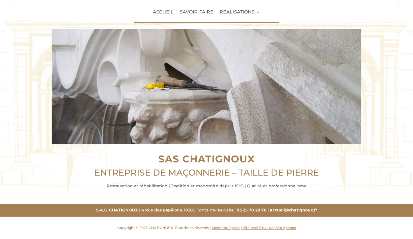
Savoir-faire (196, 12)
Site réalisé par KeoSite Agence (269, 228)
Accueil (163, 12)
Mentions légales (226, 228)
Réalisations (237, 12)
